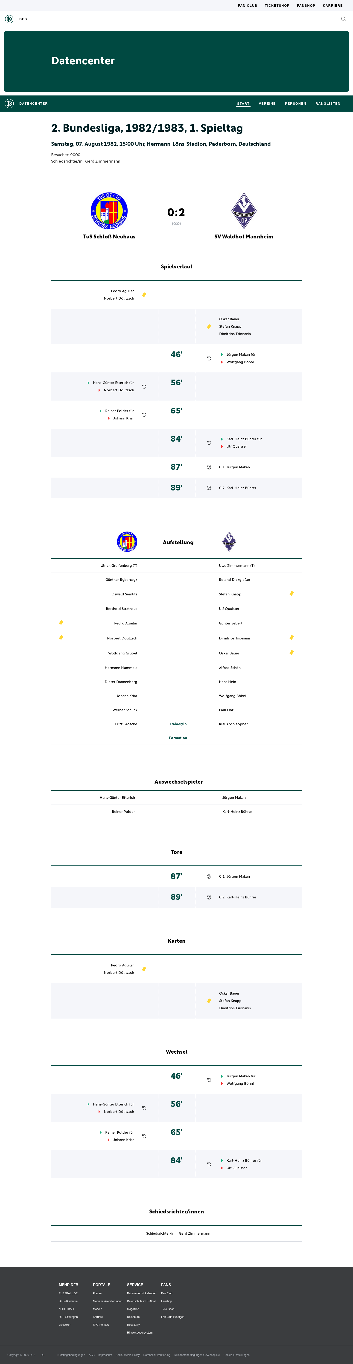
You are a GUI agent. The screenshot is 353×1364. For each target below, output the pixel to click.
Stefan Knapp (230, 326)
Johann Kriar (123, 418)
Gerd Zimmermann (102, 161)
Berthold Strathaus (121, 609)
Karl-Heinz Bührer (241, 439)
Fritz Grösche (126, 724)
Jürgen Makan (238, 355)
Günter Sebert (230, 623)
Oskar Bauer (229, 319)
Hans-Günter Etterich (110, 383)
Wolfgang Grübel (122, 653)
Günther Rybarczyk (121, 580)
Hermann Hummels (121, 668)
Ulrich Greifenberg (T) (119, 566)
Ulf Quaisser (237, 446)
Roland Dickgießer (234, 580)
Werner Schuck (125, 710)
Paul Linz (226, 710)
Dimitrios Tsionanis (235, 334)
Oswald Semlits (124, 594)
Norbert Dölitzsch (119, 298)
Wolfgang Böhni (240, 362)
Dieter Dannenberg (121, 682)
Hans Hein (227, 682)
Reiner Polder (116, 411)
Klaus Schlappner (233, 724)
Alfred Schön (230, 668)
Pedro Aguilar (122, 291)
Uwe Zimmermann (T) (237, 566)
